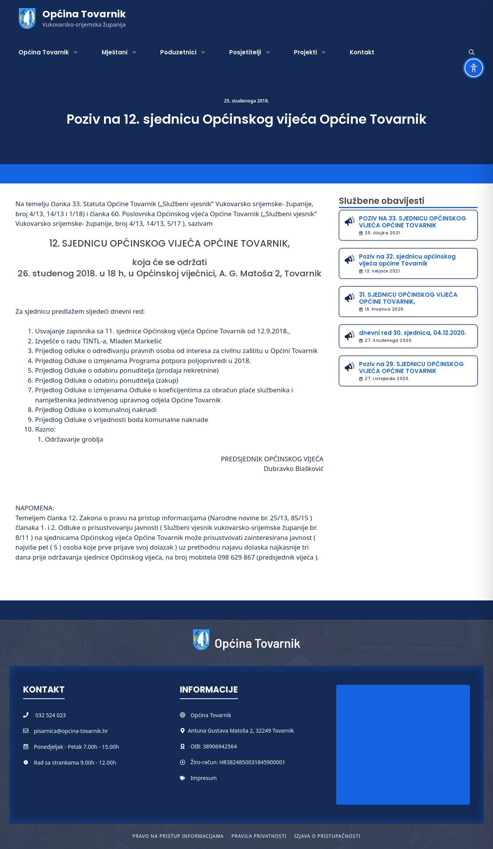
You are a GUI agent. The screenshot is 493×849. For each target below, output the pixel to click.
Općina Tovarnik (84, 14)
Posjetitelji (255, 52)
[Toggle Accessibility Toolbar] (474, 68)
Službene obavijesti (381, 201)
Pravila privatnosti (259, 836)
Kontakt (362, 52)
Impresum (204, 778)
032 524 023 (50, 715)
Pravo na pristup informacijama (178, 836)
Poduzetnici (189, 52)
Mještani (125, 52)
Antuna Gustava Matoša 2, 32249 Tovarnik (241, 730)
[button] (471, 52)
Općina (200, 715)
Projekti (316, 52)
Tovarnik (220, 715)
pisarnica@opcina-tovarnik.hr (71, 731)
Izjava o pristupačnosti (327, 836)
